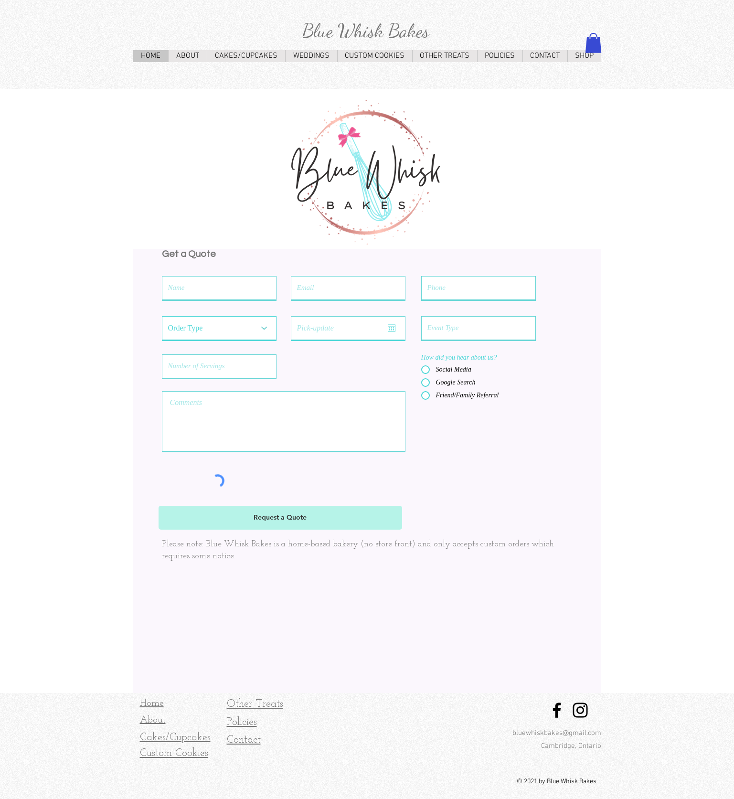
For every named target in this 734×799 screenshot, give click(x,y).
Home (152, 703)
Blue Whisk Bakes (365, 30)
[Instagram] (580, 710)
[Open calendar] (391, 328)
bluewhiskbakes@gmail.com (556, 733)
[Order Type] (219, 328)
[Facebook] (557, 710)
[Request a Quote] (280, 518)
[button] (593, 43)
